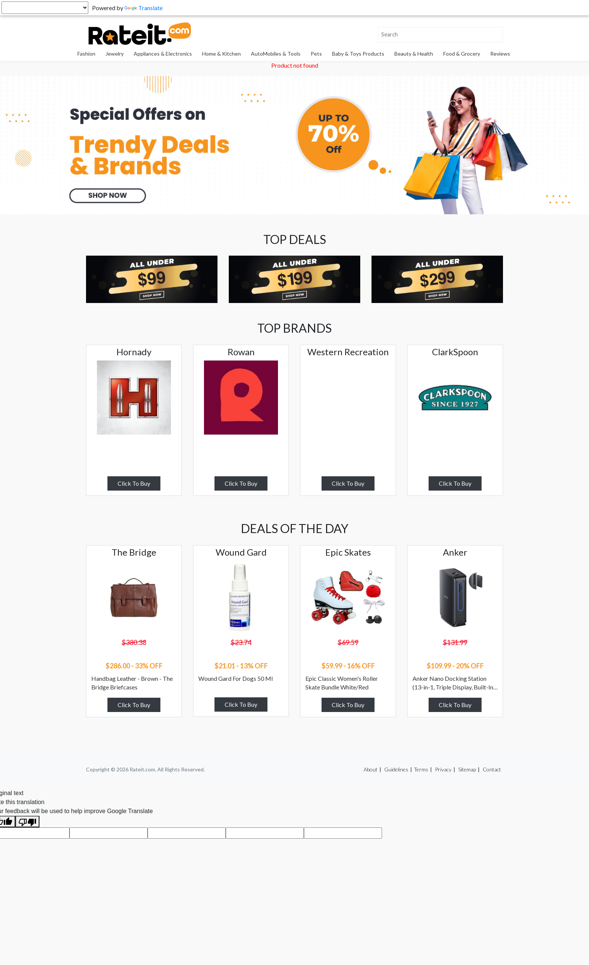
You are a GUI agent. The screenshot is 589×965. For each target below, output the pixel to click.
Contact (492, 769)
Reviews (500, 53)
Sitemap (467, 769)
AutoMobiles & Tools (276, 53)
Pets (316, 53)
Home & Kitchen (221, 53)
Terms (421, 769)
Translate (143, 7)
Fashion (86, 53)
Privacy (443, 769)
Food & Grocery (461, 53)
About (371, 769)
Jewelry (115, 53)
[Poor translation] (27, 821)
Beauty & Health (413, 53)
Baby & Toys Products (358, 53)
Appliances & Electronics (163, 53)
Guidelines (396, 769)
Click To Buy (134, 483)
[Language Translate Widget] (45, 8)
